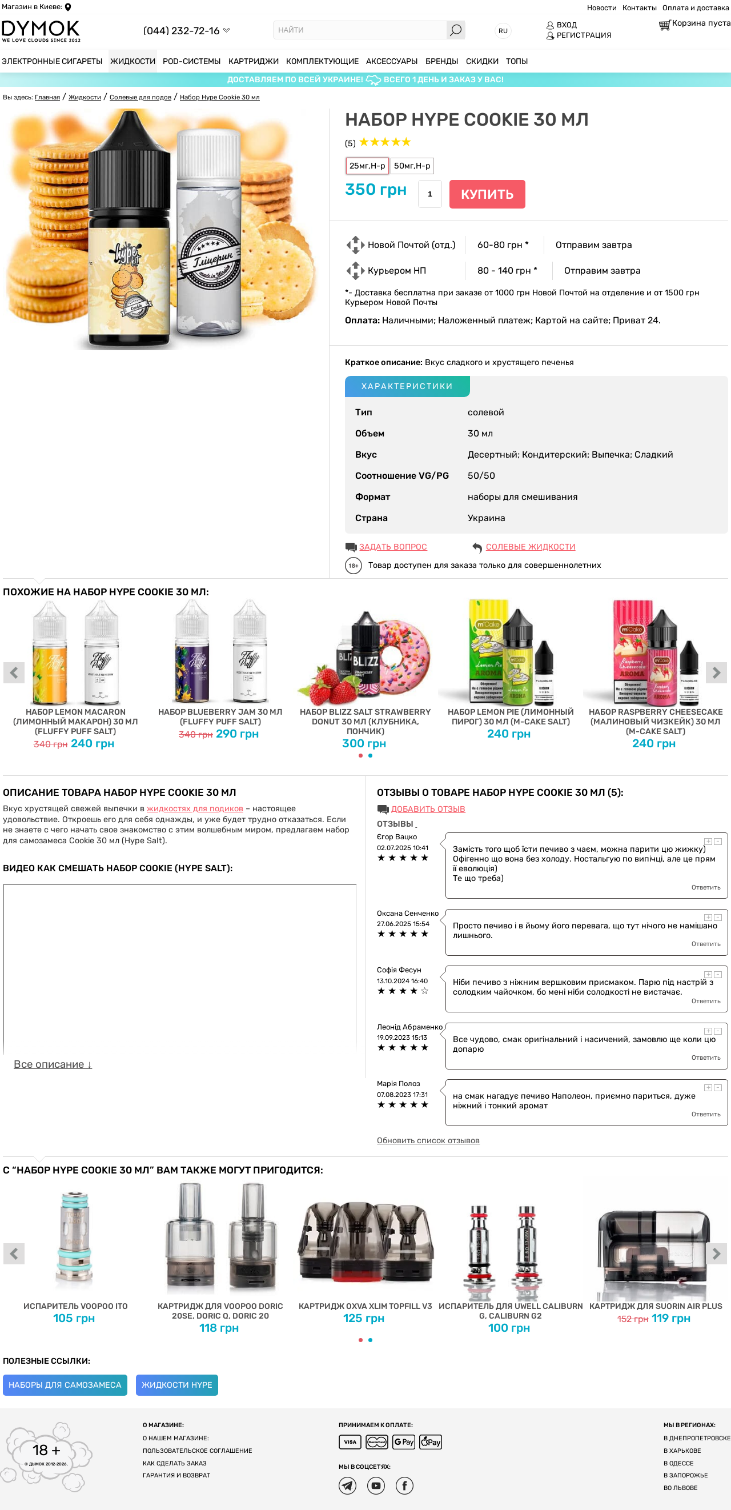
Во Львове (681, 1488)
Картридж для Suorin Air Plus (655, 1243)
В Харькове (682, 1451)
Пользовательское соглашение (197, 1451)
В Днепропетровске (697, 1438)
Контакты (639, 7)
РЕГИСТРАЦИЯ (579, 35)
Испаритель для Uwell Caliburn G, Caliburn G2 (510, 1248)
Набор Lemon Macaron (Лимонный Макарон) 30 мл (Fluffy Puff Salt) (75, 667)
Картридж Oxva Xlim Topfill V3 (365, 1243)
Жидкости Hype (177, 1385)
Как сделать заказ (175, 1463)
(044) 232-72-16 (181, 31)
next (716, 673)
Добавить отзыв (428, 809)
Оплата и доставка (695, 7)
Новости (602, 7)
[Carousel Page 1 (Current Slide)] (361, 756)
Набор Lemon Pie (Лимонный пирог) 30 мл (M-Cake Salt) (510, 662)
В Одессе (679, 1463)
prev (14, 673)
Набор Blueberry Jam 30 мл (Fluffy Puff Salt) (220, 662)
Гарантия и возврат (176, 1475)
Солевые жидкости (531, 547)
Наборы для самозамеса (65, 1385)
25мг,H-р (367, 166)
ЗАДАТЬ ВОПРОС (393, 547)
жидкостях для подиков (195, 809)
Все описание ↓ (53, 1064)
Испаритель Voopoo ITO (75, 1243)
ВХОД (561, 25)
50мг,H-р (412, 166)
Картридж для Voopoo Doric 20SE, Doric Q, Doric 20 (220, 1248)
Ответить (706, 887)
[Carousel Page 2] (370, 756)
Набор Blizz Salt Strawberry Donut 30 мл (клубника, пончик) (365, 667)
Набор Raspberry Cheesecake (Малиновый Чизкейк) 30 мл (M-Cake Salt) (655, 667)
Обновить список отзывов (428, 1140)
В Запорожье (686, 1475)
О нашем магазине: (176, 1438)
